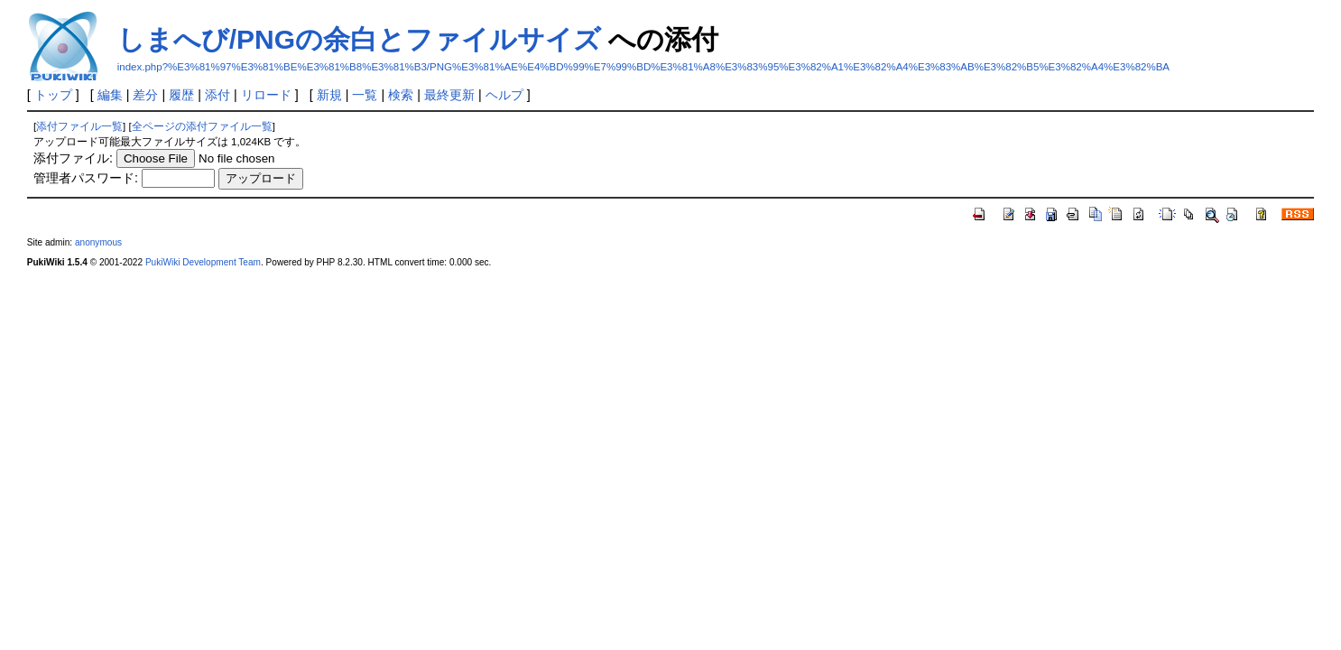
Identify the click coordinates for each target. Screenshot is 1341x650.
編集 (110, 95)
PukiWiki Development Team (203, 262)
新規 (329, 95)
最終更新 (449, 95)
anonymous (98, 242)
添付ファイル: (73, 158)
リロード (266, 95)
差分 (145, 95)
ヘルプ (504, 95)
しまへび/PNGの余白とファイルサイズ (359, 39)
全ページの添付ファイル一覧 (202, 126)
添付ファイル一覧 (79, 126)
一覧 (364, 95)
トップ (53, 95)
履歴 (181, 95)
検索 (400, 95)
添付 (217, 95)
